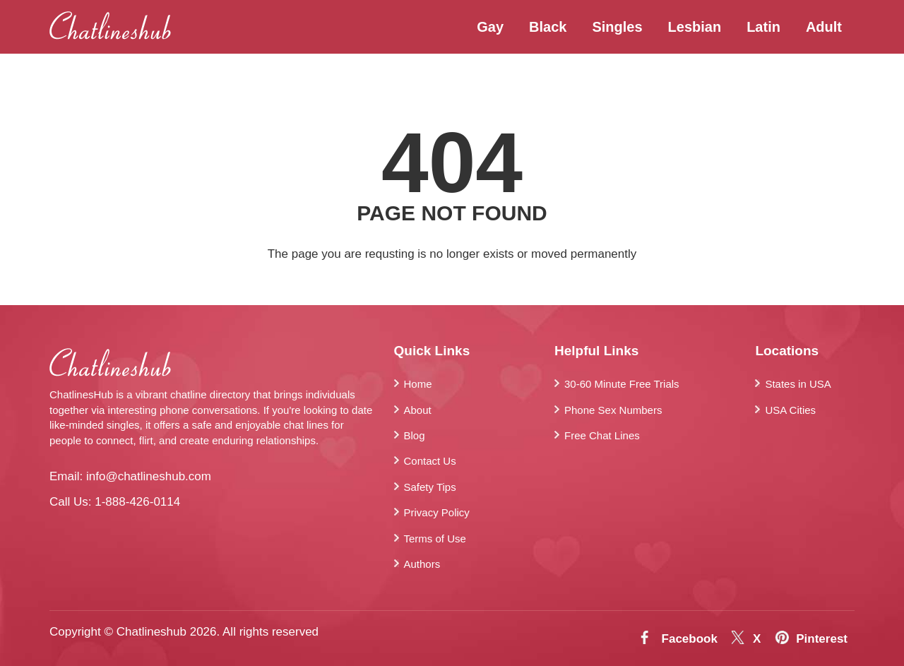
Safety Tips (430, 487)
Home (418, 384)
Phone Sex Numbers (613, 410)
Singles (617, 27)
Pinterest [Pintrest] (822, 639)
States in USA (798, 384)
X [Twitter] (757, 639)
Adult (824, 27)
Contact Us (430, 461)
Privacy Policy (437, 512)
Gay (490, 27)
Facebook (690, 639)
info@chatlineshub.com (148, 476)
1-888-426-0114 (137, 502)
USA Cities (790, 410)
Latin (763, 27)
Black (547, 27)
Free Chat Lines (602, 435)
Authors (422, 564)
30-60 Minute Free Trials (621, 384)
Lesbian (695, 27)
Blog (414, 435)
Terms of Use (435, 539)
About (418, 410)
